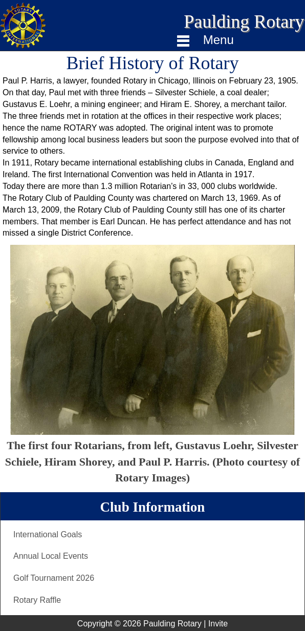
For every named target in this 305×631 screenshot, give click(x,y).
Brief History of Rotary (153, 63)
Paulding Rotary (244, 21)
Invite (218, 623)
